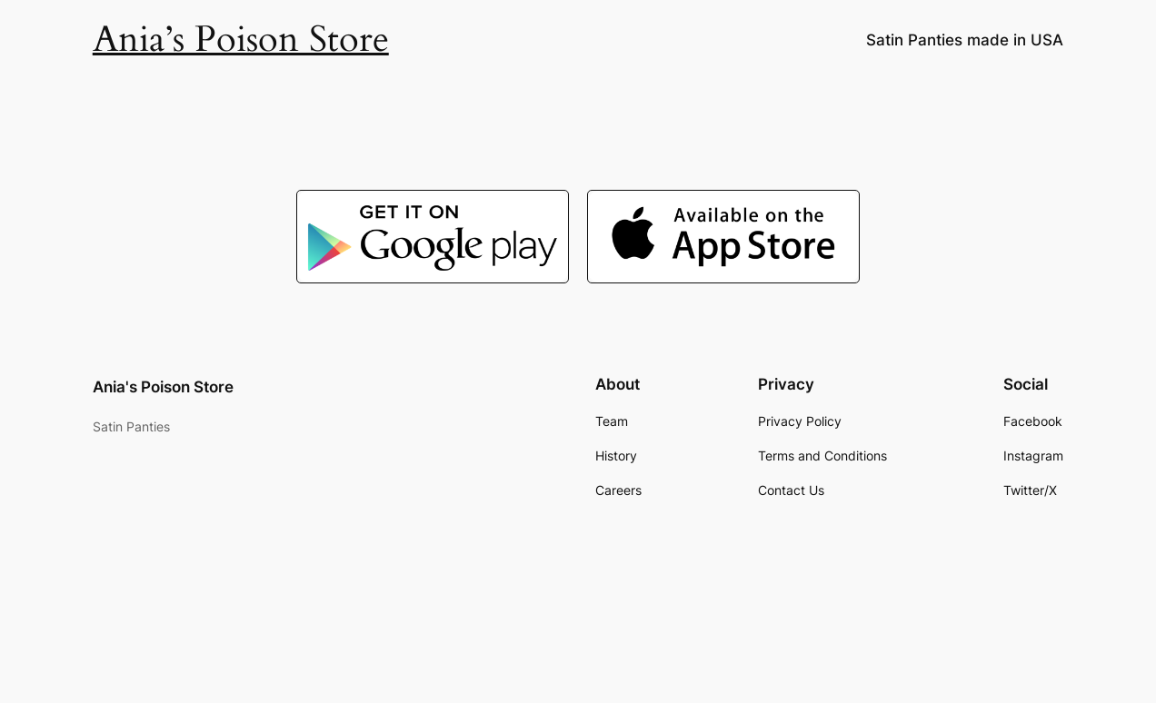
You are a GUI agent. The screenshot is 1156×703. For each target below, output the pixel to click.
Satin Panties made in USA (964, 40)
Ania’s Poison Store (241, 39)
